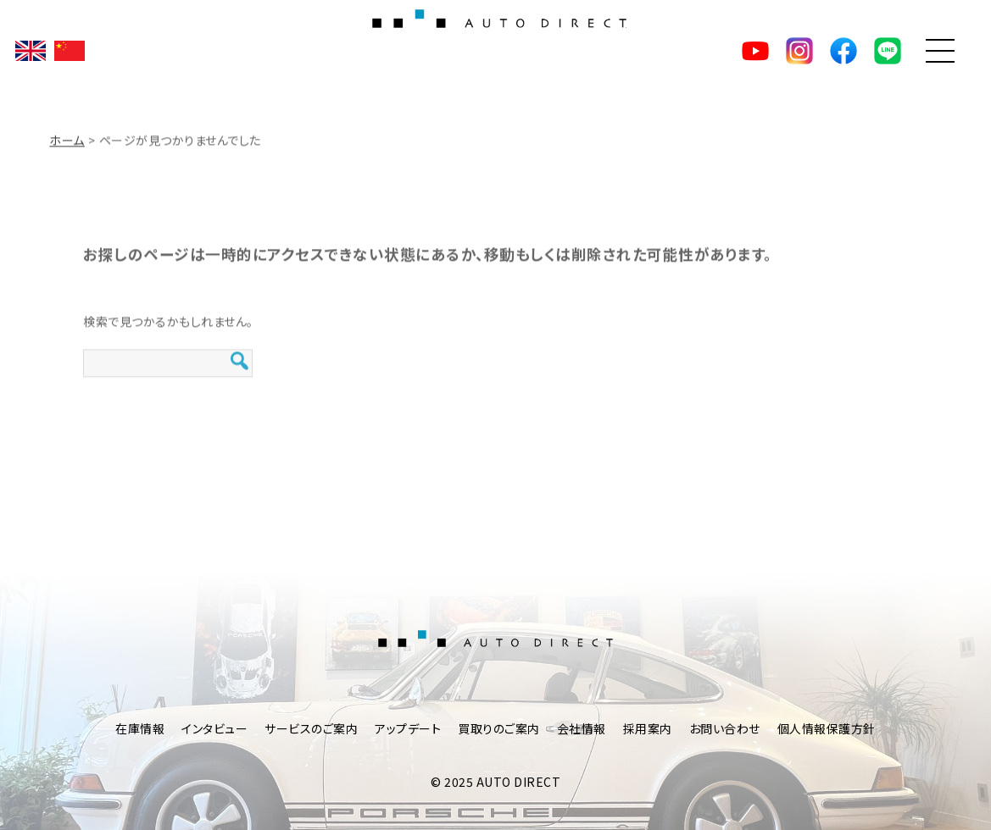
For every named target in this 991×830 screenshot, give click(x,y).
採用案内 (647, 728)
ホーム (67, 143)
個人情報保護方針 (826, 728)
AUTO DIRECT (496, 51)
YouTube (755, 50)
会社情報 (581, 728)
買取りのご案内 (499, 728)
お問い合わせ (724, 728)
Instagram (799, 50)
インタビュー (214, 728)
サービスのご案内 (311, 728)
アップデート (408, 728)
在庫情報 (139, 728)
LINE (887, 50)
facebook (843, 50)
